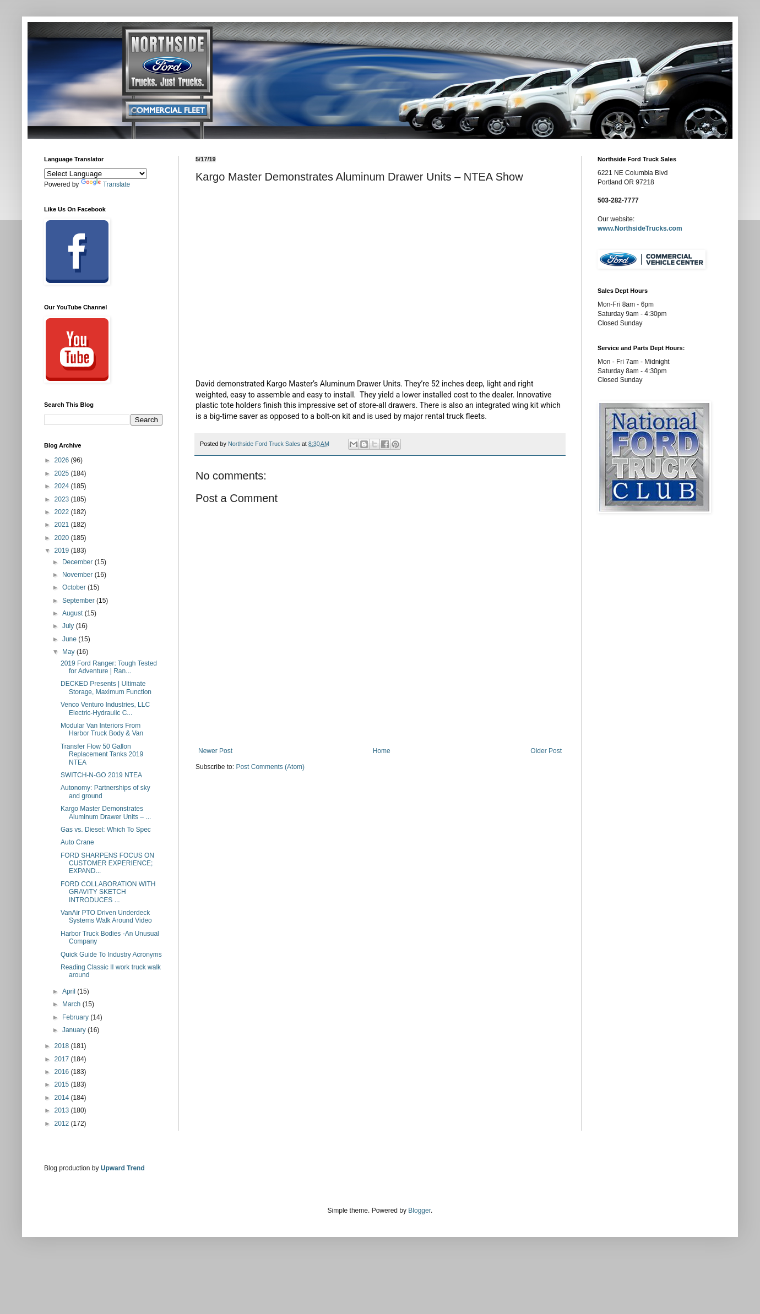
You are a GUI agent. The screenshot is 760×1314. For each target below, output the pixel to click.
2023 (63, 499)
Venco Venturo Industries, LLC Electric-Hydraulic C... (105, 708)
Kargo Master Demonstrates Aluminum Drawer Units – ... (106, 812)
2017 (63, 1059)
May (69, 652)
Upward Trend (123, 1168)
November (78, 575)
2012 (63, 1123)
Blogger (419, 1210)
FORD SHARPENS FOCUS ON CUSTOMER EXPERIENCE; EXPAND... (107, 863)
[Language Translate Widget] (95, 173)
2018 (63, 1046)
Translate (106, 184)
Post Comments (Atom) (270, 767)
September (79, 600)
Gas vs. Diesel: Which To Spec (106, 829)
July (69, 626)
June (70, 639)
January (75, 1030)
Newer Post (215, 751)
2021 (63, 524)
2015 (63, 1084)
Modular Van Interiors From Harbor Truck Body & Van (102, 729)
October (75, 587)
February (76, 1017)
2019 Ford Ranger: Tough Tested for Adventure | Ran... (109, 667)
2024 (63, 486)
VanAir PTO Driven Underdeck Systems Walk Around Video (106, 916)
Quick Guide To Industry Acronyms (111, 954)
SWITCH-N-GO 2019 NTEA (101, 775)
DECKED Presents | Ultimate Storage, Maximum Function (106, 687)
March (72, 1004)
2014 (63, 1098)
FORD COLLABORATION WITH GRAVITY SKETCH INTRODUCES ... (108, 892)
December (78, 562)
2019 (63, 550)
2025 (63, 473)
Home (381, 751)
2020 (63, 538)
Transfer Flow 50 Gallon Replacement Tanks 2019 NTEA (102, 754)
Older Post (546, 751)
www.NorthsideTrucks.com (640, 228)
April (69, 991)
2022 (63, 512)
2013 (63, 1110)
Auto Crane (77, 842)
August (73, 613)
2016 (63, 1072)
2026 (63, 460)
